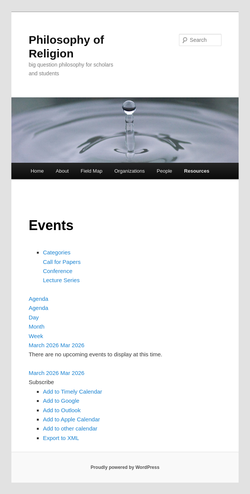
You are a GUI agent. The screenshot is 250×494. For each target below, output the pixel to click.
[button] (41, 382)
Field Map (91, 171)
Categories (57, 252)
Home (37, 171)
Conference (58, 271)
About (62, 171)
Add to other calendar (70, 428)
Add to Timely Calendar (72, 391)
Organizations (129, 171)
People (164, 171)
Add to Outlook (62, 410)
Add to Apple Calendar (71, 419)
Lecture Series (61, 280)
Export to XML (61, 438)
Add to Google (61, 400)
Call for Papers (62, 262)
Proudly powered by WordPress (124, 467)
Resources (196, 171)
